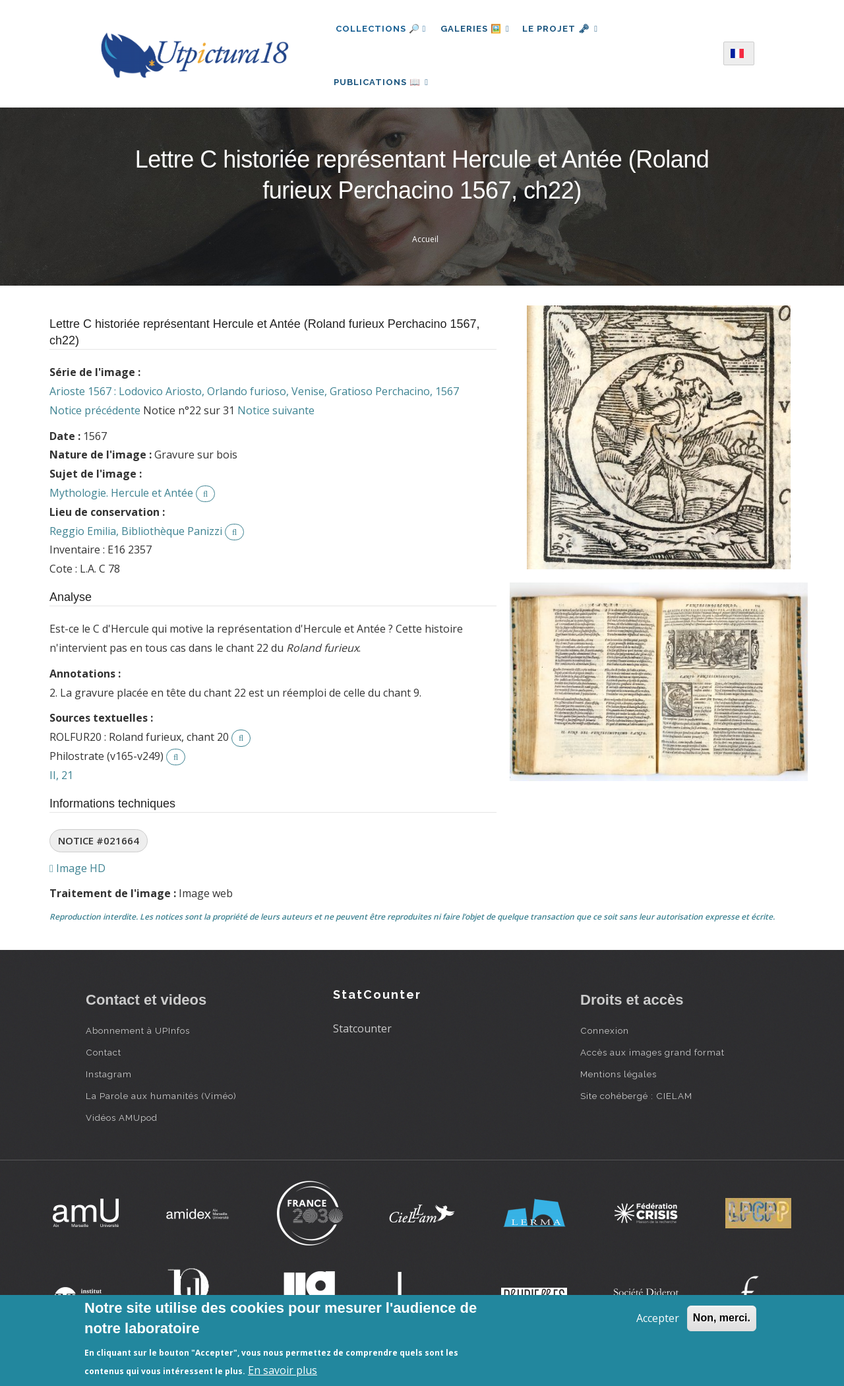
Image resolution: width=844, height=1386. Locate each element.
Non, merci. (721, 1317)
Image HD (77, 876)
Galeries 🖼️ (476, 29)
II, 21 (61, 783)
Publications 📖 (383, 86)
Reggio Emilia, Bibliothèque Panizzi (135, 539)
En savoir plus (282, 1370)
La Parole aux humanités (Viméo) (161, 1103)
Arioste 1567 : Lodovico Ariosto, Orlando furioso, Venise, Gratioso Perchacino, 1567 (254, 399)
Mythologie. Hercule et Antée (121, 500)
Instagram (109, 1082)
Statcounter (362, 1036)
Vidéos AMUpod (122, 1125)
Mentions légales (618, 1082)
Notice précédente (94, 418)
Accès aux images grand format (652, 1060)
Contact (103, 1060)
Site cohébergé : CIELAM (636, 1103)
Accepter (657, 1318)
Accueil (425, 247)
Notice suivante (276, 418)
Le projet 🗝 (565, 29)
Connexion (604, 1038)
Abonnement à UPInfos (138, 1038)
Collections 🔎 (381, 29)
